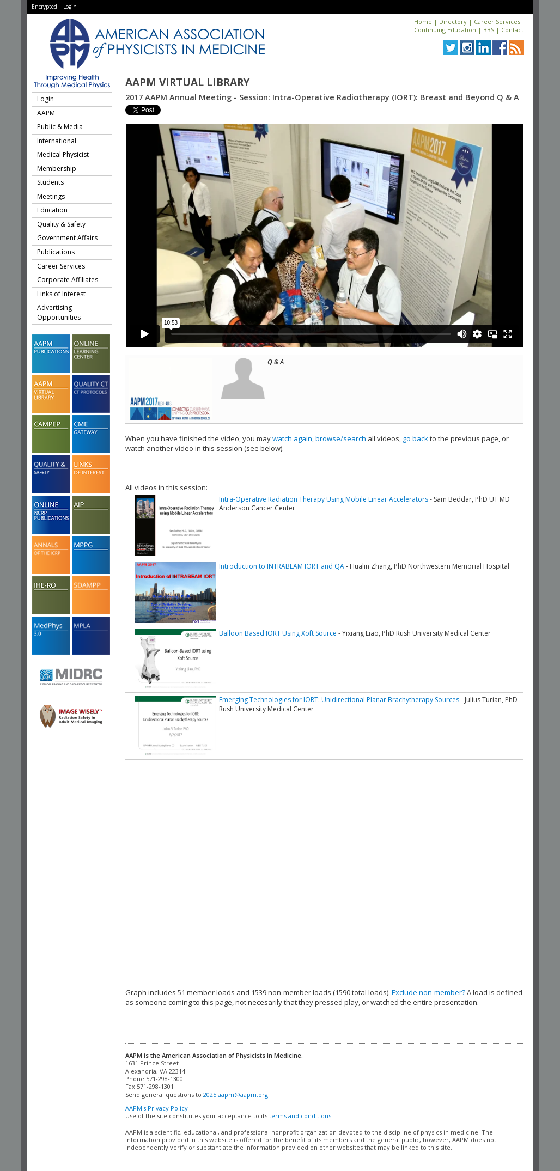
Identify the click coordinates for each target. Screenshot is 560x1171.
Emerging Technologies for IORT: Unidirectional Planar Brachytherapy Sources (339, 699)
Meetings (51, 196)
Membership (56, 168)
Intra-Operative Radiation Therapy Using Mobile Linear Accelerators (323, 499)
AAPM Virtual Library (187, 82)
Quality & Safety (61, 224)
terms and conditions (300, 1116)
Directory (453, 21)
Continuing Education (445, 30)
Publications (56, 252)
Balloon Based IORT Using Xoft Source (278, 633)
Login (70, 6)
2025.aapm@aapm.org (235, 1094)
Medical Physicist (63, 154)
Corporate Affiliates (67, 279)
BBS (488, 30)
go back (415, 438)
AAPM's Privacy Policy (156, 1108)
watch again (292, 438)
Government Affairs (67, 237)
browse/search (340, 438)
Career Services (497, 21)
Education (52, 210)
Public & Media (60, 126)
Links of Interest (61, 293)
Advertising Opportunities (59, 312)
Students (50, 182)
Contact (512, 30)
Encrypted (44, 6)
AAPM (46, 113)
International (56, 140)
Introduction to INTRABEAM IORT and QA (281, 566)
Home (423, 21)
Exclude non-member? (428, 992)
